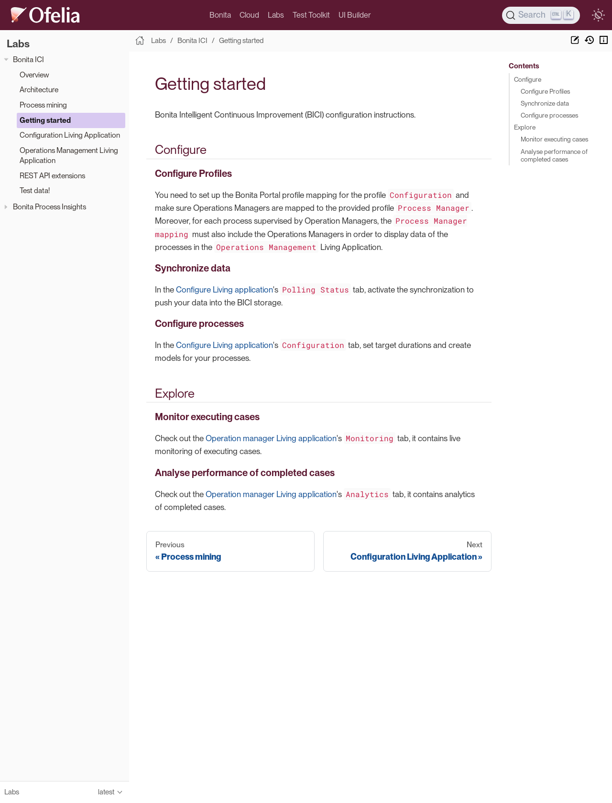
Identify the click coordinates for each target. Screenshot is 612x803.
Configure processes (549, 115)
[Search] (541, 15)
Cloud (249, 15)
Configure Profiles (545, 91)
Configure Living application (224, 289)
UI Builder (355, 15)
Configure (527, 79)
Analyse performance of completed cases (554, 155)
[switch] (598, 15)
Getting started (45, 120)
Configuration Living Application (70, 135)
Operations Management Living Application (69, 155)
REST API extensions (52, 175)
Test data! (35, 190)
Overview (34, 74)
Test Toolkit (311, 15)
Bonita (220, 15)
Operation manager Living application (271, 438)
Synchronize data (545, 103)
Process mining (43, 104)
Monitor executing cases (554, 139)
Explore (525, 127)
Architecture (39, 89)
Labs (276, 15)
